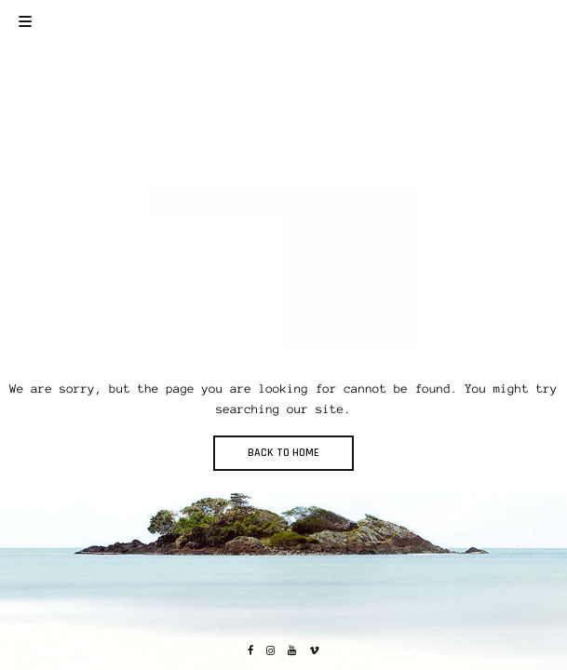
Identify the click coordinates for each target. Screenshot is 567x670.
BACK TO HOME (283, 453)
